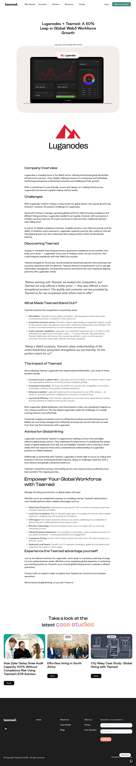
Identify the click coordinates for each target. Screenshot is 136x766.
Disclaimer (115, 757)
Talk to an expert (121, 4)
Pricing (82, 4)
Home (38, 720)
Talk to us (88, 720)
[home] (11, 4)
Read (9, 683)
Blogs (62, 730)
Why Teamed (30, 4)
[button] (44, 4)
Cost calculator (90, 730)
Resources (64, 720)
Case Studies (65, 725)
